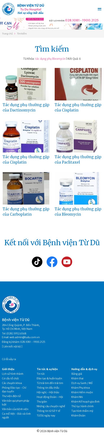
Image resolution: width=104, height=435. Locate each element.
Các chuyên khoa (12, 383)
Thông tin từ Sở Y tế (48, 411)
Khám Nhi (77, 397)
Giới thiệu (8, 369)
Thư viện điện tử (11, 396)
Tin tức (41, 373)
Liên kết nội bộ (12, 346)
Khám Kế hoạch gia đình (85, 401)
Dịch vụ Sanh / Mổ (82, 383)
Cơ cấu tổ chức (10, 378)
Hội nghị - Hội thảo (48, 392)
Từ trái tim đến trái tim (50, 383)
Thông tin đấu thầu (48, 387)
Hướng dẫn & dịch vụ (84, 369)
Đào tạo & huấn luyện (49, 378)
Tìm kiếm (22, 33)
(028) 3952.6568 (16, 333)
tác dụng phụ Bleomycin (50, 58)
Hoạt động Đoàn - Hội (50, 397)
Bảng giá (76, 373)
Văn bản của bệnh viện (15, 409)
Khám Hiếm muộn (82, 392)
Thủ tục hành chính (82, 406)
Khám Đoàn (78, 415)
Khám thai (77, 378)
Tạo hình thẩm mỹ (82, 411)
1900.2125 (90, 20)
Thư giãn (42, 401)
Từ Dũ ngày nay (46, 415)
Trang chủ (7, 33)
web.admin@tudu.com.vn (25, 337)
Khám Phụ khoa (80, 387)
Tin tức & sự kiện (47, 369)
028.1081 (72, 20)
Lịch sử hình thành (12, 373)
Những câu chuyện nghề (51, 406)
